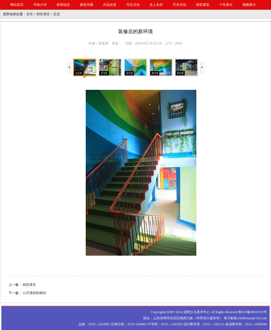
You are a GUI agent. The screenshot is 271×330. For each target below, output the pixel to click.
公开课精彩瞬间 (34, 293)
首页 (29, 14)
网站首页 (17, 5)
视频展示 (249, 5)
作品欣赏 (109, 5)
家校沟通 (86, 5)
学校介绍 (40, 5)
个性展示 (226, 5)
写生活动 (133, 5)
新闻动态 (63, 5)
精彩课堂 (202, 5)
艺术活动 (179, 5)
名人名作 (156, 5)
